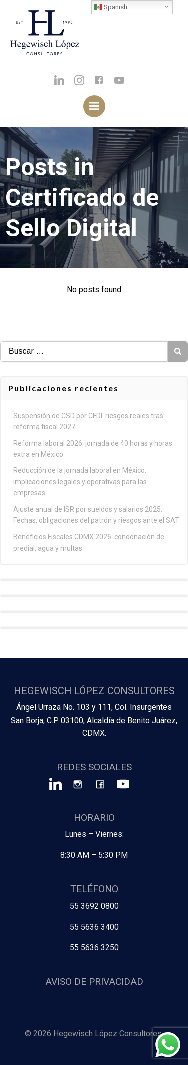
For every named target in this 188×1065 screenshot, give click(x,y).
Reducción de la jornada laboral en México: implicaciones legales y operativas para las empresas (80, 481)
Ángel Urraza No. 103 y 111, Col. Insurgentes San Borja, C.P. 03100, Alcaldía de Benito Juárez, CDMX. (94, 720)
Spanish (110, 7)
